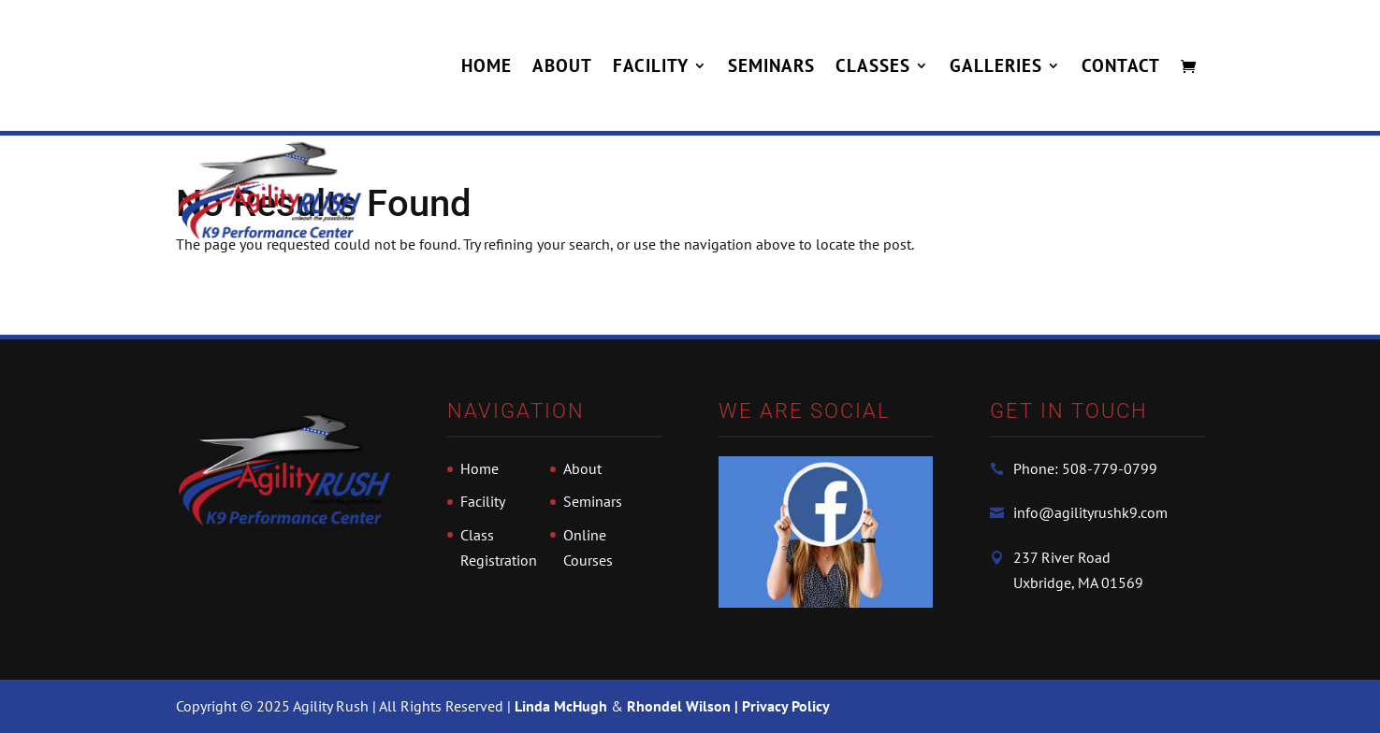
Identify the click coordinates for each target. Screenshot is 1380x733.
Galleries (996, 68)
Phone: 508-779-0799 (1085, 468)
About (562, 68)
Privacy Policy (786, 706)
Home (486, 68)
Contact (1121, 68)
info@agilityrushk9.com (1090, 512)
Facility (651, 68)
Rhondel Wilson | (684, 706)
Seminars (771, 68)
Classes (872, 68)
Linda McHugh (563, 706)
